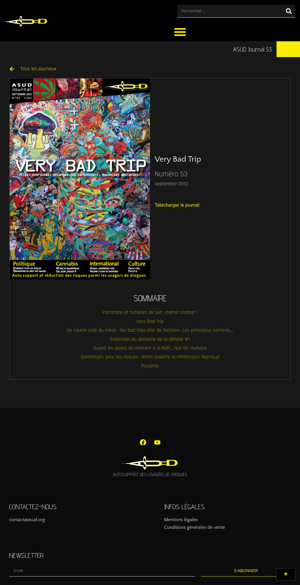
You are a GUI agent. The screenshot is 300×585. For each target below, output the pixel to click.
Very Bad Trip (150, 321)
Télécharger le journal (177, 205)
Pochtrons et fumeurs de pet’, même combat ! (149, 312)
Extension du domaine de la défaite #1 (150, 339)
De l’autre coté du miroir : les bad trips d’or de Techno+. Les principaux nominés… (150, 330)
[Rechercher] (288, 11)
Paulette (150, 366)
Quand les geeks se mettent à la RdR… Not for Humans (150, 348)
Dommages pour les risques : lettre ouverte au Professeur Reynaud (150, 357)
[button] (180, 31)
